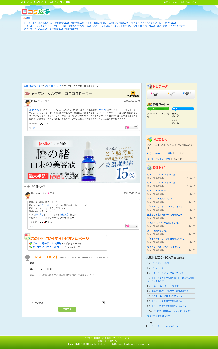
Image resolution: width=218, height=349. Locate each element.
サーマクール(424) (58, 26)
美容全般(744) (71, 29)
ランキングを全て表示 (160, 316)
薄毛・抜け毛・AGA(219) (36, 29)
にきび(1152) (170, 23)
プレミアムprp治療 (160, 263)
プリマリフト (158, 268)
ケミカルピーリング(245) (35, 26)
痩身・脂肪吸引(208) (97, 23)
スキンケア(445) (154, 23)
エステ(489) (162, 26)
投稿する (67, 309)
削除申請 (102, 341)
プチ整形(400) (137, 23)
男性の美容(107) (177, 26)
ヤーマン (103, 110)
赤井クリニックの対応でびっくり (167, 296)
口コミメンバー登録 (175, 2)
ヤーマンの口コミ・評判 (46, 247)
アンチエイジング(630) (144, 26)
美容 (26, 18)
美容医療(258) (56, 29)
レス (33, 128)
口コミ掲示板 (30, 86)
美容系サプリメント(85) (80, 26)
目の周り (39, 214)
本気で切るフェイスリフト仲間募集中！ (170, 291)
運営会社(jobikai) (92, 338)
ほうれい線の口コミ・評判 (47, 243)
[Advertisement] (109, 57)
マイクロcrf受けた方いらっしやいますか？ (172, 311)
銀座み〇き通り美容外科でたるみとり (169, 306)
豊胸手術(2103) (78, 23)
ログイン (192, 2)
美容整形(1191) (62, 23)
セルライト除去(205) (121, 26)
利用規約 (106, 338)
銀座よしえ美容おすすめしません (167, 301)
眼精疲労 (64, 214)
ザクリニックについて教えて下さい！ (169, 273)
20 (135, 127)
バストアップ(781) (101, 26)
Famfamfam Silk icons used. (137, 344)
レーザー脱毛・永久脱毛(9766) (38, 23)
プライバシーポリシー (123, 338)
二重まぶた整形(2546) (119, 23)
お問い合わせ (114, 341)
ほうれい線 (34, 110)
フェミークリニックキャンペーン (163, 326)
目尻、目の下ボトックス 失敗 (165, 286)
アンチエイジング (53, 86)
